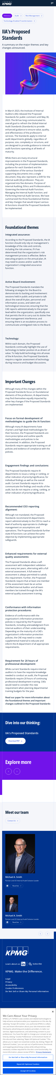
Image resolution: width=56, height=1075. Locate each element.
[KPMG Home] (7, 3)
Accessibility (11, 985)
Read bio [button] (15, 886)
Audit (18, 16)
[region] (28, 1041)
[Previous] (8, 771)
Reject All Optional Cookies (28, 1064)
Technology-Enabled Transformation (19, 21)
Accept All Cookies (28, 1071)
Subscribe (35, 964)
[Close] (53, 1012)
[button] (52, 3)
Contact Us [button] (12, 821)
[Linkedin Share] (23, 964)
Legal (7, 979)
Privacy (8, 982)
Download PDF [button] (15, 741)
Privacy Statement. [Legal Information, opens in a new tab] (43, 1052)
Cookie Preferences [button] (14, 988)
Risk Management (34, 16)
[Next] (17, 771)
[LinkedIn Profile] (7, 922)
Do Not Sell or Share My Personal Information (27, 991)
